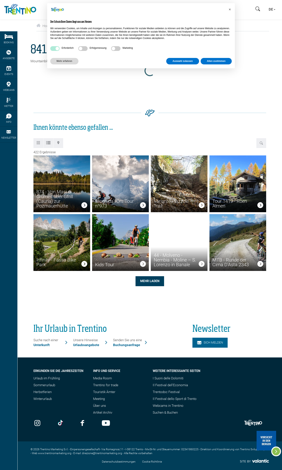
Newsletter (8, 134)
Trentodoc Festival (166, 392)
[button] (230, 9)
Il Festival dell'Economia (170, 385)
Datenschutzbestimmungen (119, 461)
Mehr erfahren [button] (64, 61)
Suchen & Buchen (165, 412)
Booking (8, 39)
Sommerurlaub (44, 385)
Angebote (8, 55)
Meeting (99, 399)
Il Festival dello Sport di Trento (175, 399)
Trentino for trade (105, 385)
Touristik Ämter (104, 392)
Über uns (99, 406)
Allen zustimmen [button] (216, 61)
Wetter (8, 102)
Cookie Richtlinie (152, 461)
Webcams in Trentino (168, 406)
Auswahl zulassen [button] (182, 61)
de (272, 9)
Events (8, 71)
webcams (8, 86)
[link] (84, 205)
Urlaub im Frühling (46, 378)
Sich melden (210, 342)
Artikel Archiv (102, 412)
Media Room (102, 378)
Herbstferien (42, 392)
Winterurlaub (42, 399)
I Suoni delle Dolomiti (168, 378)
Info (8, 118)
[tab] (38, 143)
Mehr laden (149, 281)
